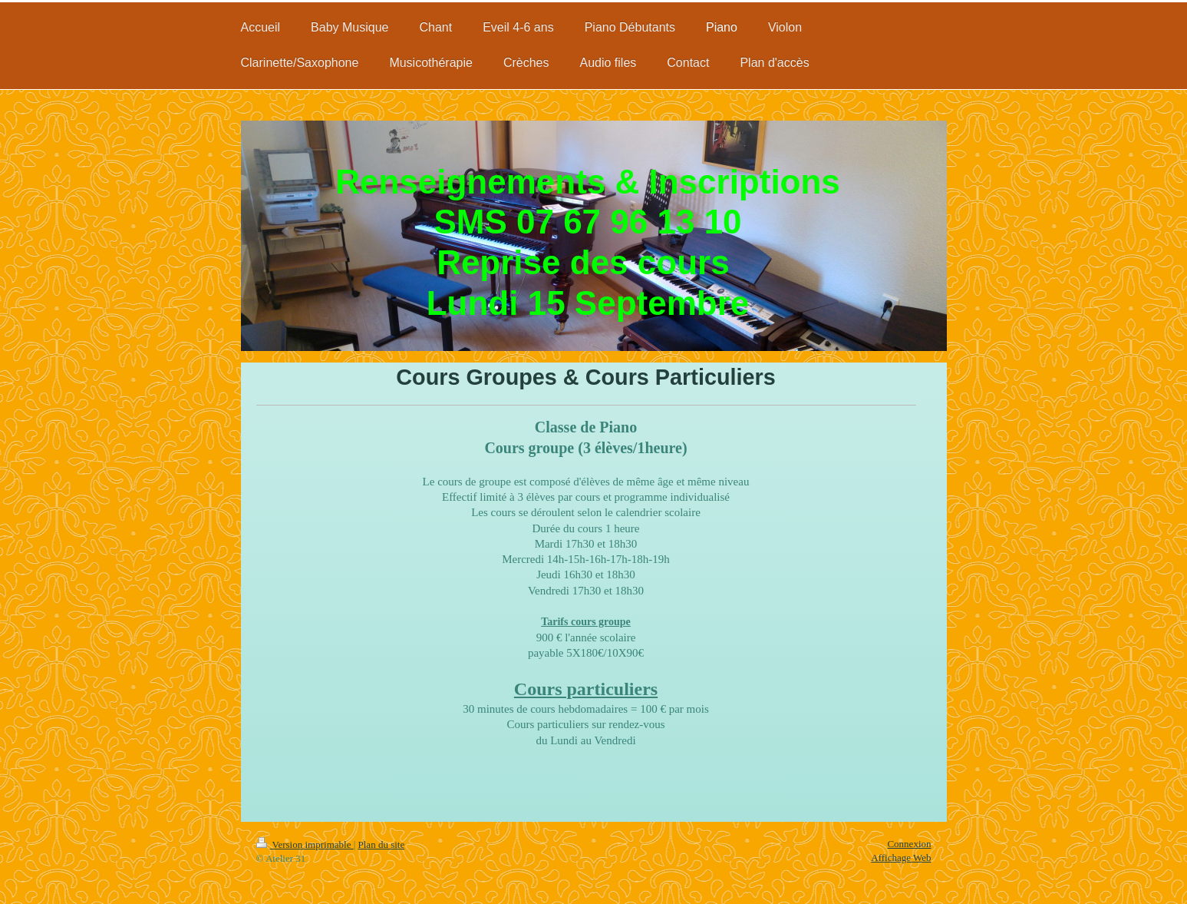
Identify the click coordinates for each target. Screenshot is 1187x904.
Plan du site (381, 844)
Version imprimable (305, 844)
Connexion (909, 843)
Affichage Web (901, 857)
